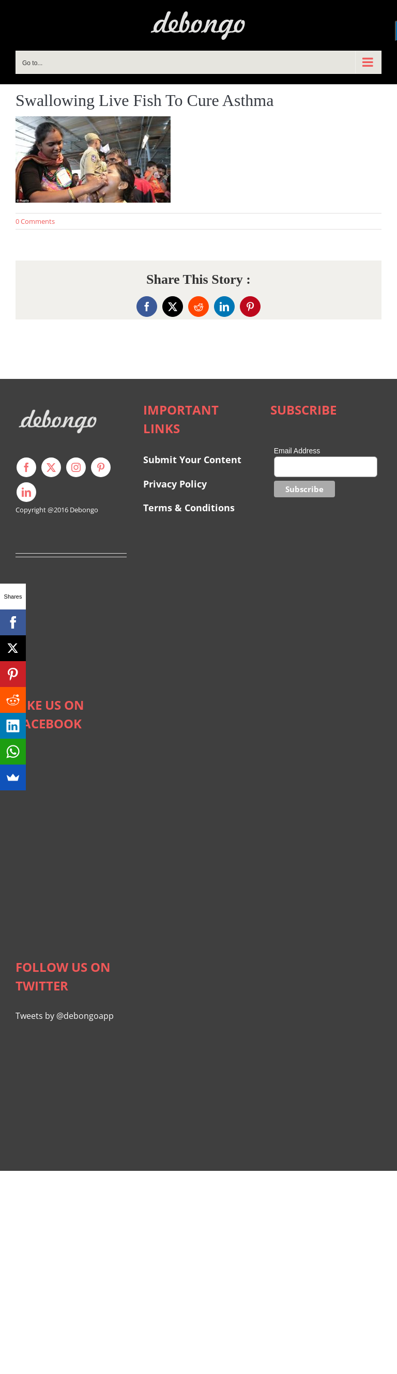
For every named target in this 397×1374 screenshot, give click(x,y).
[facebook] (26, 467)
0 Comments (35, 221)
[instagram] (76, 467)
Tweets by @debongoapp (65, 1015)
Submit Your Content (193, 459)
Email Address (297, 451)
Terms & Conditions (189, 507)
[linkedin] (26, 492)
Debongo (84, 509)
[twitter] (51, 467)
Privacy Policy (175, 484)
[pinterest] (101, 467)
